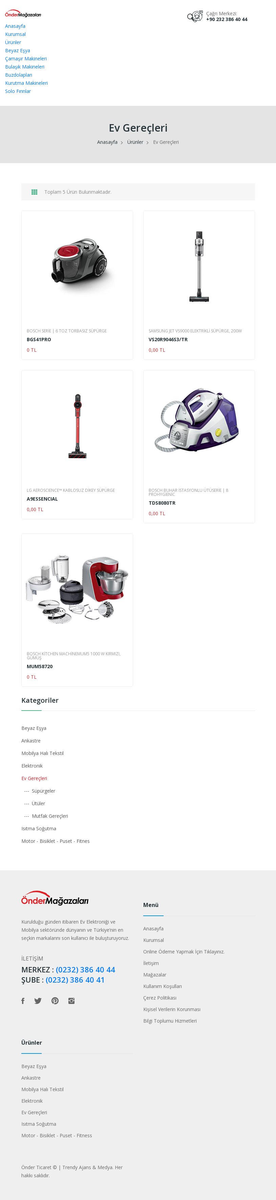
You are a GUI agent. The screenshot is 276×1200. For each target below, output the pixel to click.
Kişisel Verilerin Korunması (171, 1009)
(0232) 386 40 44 (85, 969)
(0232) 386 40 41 (75, 979)
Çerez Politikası (159, 997)
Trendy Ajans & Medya (87, 1167)
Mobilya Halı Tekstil (42, 753)
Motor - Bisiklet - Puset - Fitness (56, 1135)
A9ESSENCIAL (42, 499)
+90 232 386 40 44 (226, 19)
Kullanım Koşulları (162, 986)
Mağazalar (154, 974)
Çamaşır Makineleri (26, 58)
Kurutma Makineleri (26, 83)
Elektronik (32, 765)
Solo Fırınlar (18, 91)
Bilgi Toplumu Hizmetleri (170, 1021)
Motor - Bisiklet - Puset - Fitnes (55, 841)
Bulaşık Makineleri (24, 66)
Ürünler (13, 42)
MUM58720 (39, 666)
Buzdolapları (18, 75)
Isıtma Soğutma (38, 828)
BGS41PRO (39, 339)
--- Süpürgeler (38, 791)
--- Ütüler (33, 803)
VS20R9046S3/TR (168, 339)
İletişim (151, 963)
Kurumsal (15, 34)
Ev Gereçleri (34, 778)
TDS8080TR (162, 503)
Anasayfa (15, 26)
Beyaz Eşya (17, 50)
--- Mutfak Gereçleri (44, 816)
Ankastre (31, 740)
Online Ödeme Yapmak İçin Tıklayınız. (184, 951)
